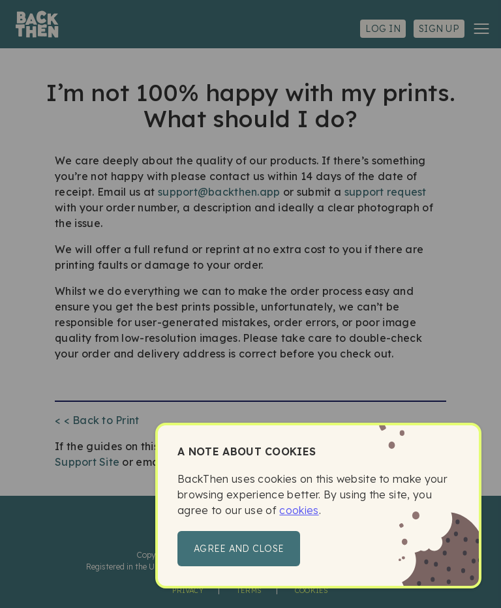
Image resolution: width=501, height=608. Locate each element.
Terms (249, 590)
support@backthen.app (219, 191)
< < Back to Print (97, 420)
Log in (383, 29)
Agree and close (239, 549)
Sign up (439, 29)
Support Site (87, 461)
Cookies (312, 590)
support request (385, 191)
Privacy (188, 590)
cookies (298, 510)
